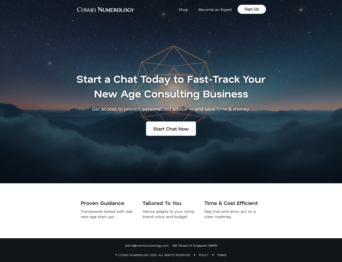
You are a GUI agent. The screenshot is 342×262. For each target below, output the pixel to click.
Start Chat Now (171, 129)
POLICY (204, 255)
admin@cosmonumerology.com (147, 245)
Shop (183, 9)
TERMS (222, 255)
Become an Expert (215, 9)
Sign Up (252, 9)
